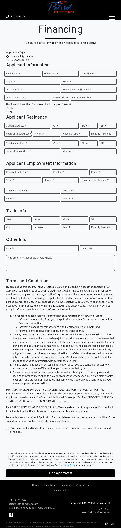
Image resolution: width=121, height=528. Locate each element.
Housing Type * (71, 133)
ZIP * (103, 125)
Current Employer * (17, 172)
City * (56, 125)
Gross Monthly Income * (95, 180)
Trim (93, 219)
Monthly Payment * (102, 133)
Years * (10, 180)
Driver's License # (16, 97)
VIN (8, 227)
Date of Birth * (14, 89)
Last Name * (89, 73)
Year (8, 219)
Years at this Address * (18, 133)
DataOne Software (57, 522)
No (11, 112)
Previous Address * (16, 143)
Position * (58, 172)
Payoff (66, 227)
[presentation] (30, 443)
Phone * (10, 81)
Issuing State (60, 97)
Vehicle (10, 248)
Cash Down (88, 248)
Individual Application (22, 56)
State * (85, 125)
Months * (39, 133)
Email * (67, 81)
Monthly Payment (101, 227)
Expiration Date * (81, 97)
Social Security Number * (77, 89)
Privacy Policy (68, 465)
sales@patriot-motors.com (23, 504)
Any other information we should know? (30, 258)
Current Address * (16, 125)
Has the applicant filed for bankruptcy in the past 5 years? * (39, 104)
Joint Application (19, 60)
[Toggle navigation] (111, 17)
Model (66, 219)
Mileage (38, 227)
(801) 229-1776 (16, 16)
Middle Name (51, 73)
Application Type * (16, 52)
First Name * (13, 73)
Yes (12, 108)
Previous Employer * (17, 190)
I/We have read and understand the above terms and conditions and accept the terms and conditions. (60, 430)
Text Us (108, 523)
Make (37, 219)
